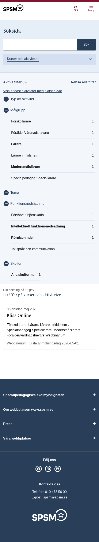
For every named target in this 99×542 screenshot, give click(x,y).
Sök (76, 8)
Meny (91, 9)
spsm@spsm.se (55, 497)
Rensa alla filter (83, 82)
